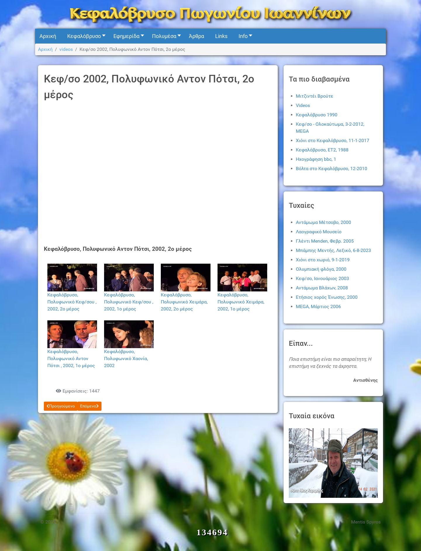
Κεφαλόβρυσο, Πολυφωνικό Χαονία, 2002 (126, 358)
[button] (85, 36)
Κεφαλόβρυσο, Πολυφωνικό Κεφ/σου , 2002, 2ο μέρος (71, 302)
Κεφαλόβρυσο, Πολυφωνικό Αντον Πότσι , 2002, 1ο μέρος (71, 358)
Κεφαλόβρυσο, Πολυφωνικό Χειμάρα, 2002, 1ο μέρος (241, 302)
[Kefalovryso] (210, 14)
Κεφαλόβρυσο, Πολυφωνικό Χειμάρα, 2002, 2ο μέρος (184, 302)
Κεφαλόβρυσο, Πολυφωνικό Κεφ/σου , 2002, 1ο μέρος (128, 302)
